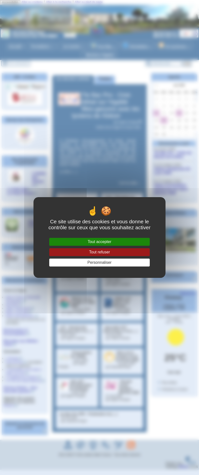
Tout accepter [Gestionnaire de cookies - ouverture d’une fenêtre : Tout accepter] (99, 242)
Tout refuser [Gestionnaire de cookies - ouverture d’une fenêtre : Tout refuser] (99, 252)
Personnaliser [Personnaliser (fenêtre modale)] (99, 262)
